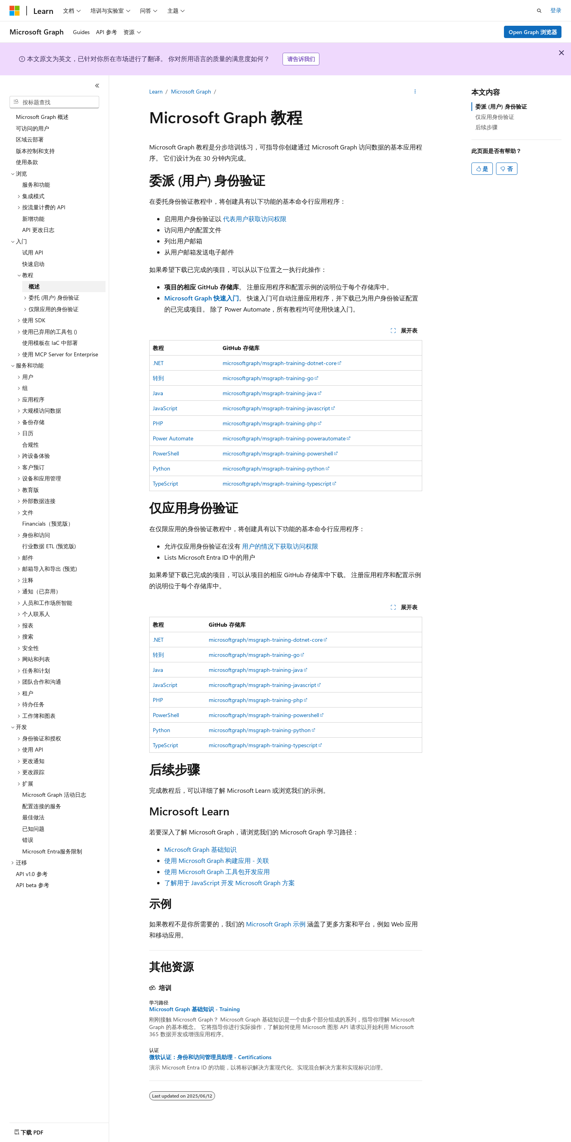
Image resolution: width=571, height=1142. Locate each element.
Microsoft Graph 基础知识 (200, 849)
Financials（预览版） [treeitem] (47, 523)
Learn (156, 91)
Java (158, 393)
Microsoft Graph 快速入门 (201, 298)
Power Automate (173, 438)
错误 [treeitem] (27, 840)
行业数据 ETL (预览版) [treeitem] (49, 546)
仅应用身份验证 (494, 117)
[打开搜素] (539, 11)
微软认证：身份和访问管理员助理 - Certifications (210, 1057)
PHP (158, 423)
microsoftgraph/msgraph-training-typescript (277, 483)
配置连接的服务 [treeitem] (41, 806)
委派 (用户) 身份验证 (501, 106)
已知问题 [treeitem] (33, 828)
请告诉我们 (301, 59)
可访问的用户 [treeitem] (32, 128)
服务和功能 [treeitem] (36, 184)
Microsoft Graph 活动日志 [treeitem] (54, 794)
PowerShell (166, 453)
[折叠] (97, 85)
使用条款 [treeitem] (27, 162)
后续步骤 (486, 127)
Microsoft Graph (191, 91)
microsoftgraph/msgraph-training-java (270, 393)
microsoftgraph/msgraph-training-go (268, 378)
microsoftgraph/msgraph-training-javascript (276, 408)
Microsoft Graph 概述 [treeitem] (42, 117)
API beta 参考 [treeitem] (32, 885)
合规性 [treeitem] (30, 444)
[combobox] (54, 102)
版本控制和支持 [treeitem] (35, 151)
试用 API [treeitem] (32, 252)
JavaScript (165, 408)
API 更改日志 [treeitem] (38, 229)
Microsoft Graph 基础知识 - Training (194, 1009)
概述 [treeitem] (34, 286)
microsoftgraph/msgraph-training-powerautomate (284, 438)
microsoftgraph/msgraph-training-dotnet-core (279, 363)
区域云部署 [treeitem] (30, 139)
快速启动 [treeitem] (33, 264)
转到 (158, 378)
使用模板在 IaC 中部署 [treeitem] (50, 342)
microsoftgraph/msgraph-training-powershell (278, 453)
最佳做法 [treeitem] (33, 817)
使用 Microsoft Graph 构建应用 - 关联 (216, 860)
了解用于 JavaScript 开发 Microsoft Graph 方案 (229, 882)
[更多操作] (415, 91)
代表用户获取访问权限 (254, 218)
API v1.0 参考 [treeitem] (32, 874)
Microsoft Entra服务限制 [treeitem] (52, 851)
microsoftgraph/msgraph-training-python (274, 468)
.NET (158, 363)
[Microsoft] (15, 11)
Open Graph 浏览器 (533, 32)
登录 (555, 10)
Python (161, 468)
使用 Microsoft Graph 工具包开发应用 (217, 871)
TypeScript (165, 483)
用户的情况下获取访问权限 (280, 546)
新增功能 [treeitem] (33, 218)
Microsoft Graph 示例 (276, 924)
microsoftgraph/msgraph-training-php (270, 423)
